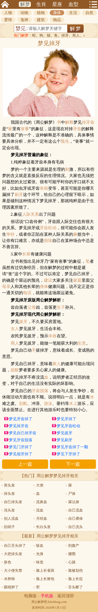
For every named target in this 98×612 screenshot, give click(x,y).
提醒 (14, 370)
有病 (44, 188)
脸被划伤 (75, 570)
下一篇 (73, 464)
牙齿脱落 (40, 391)
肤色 (7, 562)
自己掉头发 (13, 502)
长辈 (26, 254)
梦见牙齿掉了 (20, 419)
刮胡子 (9, 527)
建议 (48, 280)
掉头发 (9, 494)
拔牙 (23, 321)
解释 (69, 122)
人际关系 (30, 214)
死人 (76, 35)
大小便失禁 (13, 570)
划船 (23, 403)
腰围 (72, 554)
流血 (39, 510)
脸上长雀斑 (45, 570)
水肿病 (9, 579)
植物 (41, 13)
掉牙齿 (88, 122)
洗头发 (9, 510)
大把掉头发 (13, 554)
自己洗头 (75, 527)
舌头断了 (75, 587)
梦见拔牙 (64, 433)
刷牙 (19, 194)
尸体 (72, 494)
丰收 (52, 336)
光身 (39, 554)
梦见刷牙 (64, 440)
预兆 (65, 141)
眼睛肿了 (11, 587)
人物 (8, 13)
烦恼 (48, 240)
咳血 (39, 546)
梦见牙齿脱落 (20, 440)
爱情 (8, 20)
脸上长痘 (75, 579)
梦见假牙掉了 (20, 454)
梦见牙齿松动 (68, 426)
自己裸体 (75, 519)
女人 (15, 328)
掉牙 (65, 35)
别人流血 (11, 519)
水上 (73, 403)
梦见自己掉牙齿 (22, 433)
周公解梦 (37, 602)
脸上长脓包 (45, 579)
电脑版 (30, 596)
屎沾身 (73, 502)
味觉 (39, 562)
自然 (89, 13)
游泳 (48, 403)
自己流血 (75, 510)
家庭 (77, 280)
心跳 (72, 562)
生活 (73, 13)
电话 (27, 293)
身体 (57, 13)
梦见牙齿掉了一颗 (72, 447)
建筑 (41, 20)
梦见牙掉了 (66, 419)
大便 (39, 485)
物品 (57, 20)
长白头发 (43, 527)
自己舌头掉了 (15, 546)
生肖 (41, 4)
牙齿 (77, 129)
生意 (82, 343)
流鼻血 (41, 502)
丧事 (25, 129)
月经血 (41, 519)
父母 (31, 307)
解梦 (25, 4)
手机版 (47, 596)
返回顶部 (65, 596)
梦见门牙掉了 (20, 447)
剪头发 (9, 485)
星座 (57, 4)
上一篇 (25, 464)
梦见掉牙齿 (18, 426)
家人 (57, 363)
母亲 (6, 286)
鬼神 (24, 20)
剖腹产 (73, 546)
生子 (61, 307)
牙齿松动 (48, 228)
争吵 (10, 234)
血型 (73, 4)
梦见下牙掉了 (68, 454)
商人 (15, 343)
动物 (24, 13)
